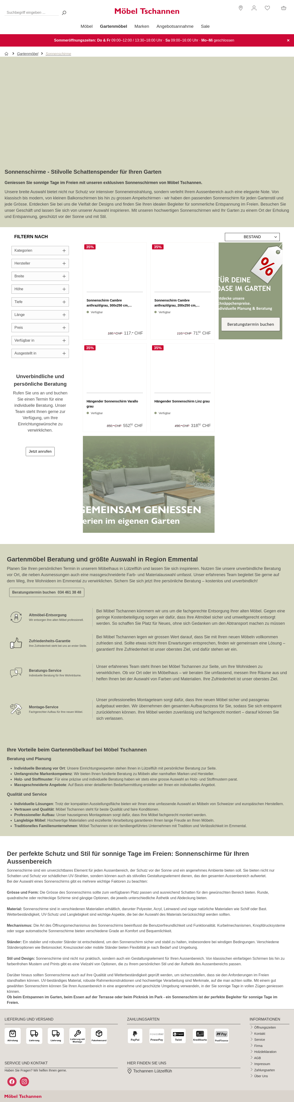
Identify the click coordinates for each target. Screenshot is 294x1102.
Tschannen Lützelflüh (149, 1071)
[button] (240, 8)
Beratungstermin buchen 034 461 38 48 (46, 592)
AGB (257, 1058)
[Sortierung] (252, 237)
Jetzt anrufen (40, 451)
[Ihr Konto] (254, 8)
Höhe (40, 289)
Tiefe (40, 302)
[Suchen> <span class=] (64, 13)
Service (259, 1039)
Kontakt (259, 1033)
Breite (40, 276)
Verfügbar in (40, 340)
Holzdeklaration (265, 1052)
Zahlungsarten (264, 1070)
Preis (40, 327)
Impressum (262, 1064)
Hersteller (40, 263)
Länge (40, 315)
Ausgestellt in (40, 353)
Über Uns (261, 1076)
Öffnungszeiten (265, 1027)
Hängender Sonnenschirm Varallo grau (112, 403)
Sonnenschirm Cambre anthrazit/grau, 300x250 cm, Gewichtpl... (108, 303)
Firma (258, 1045)
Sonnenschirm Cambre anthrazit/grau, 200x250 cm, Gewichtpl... (175, 303)
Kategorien (40, 250)
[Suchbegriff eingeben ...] (32, 12)
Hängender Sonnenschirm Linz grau (181, 401)
